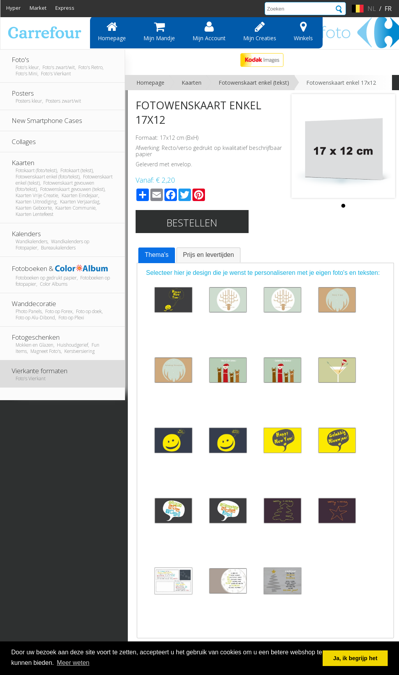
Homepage (112, 31)
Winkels (303, 31)
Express (64, 7)
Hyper (13, 7)
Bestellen (191, 222)
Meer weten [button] (73, 662)
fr (388, 8)
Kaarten (191, 82)
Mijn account (209, 31)
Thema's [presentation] (157, 254)
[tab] (156, 255)
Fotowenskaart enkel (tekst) (254, 82)
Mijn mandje (159, 31)
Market (38, 7)
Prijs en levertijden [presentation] (208, 254)
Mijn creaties (259, 31)
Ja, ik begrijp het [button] (355, 658)
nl (371, 8)
